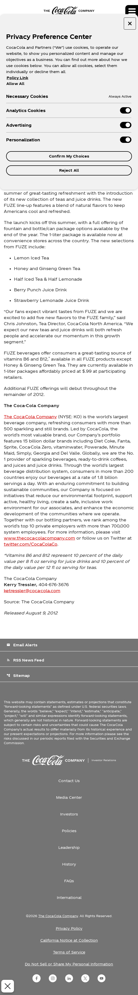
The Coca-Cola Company (30, 416)
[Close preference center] (129, 23)
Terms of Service (69, 952)
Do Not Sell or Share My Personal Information (69, 964)
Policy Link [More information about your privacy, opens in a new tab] (17, 78)
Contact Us (69, 781)
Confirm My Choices (69, 156)
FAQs (69, 881)
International (69, 897)
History (69, 864)
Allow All (15, 83)
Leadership (69, 847)
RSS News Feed (25, 660)
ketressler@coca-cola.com (32, 590)
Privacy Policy (69, 928)
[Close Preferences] (7, 986)
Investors (69, 814)
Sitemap (18, 675)
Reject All (69, 170)
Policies (69, 831)
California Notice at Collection (69, 940)
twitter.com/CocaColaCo (30, 544)
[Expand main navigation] (131, 11)
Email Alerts (22, 645)
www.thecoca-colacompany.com (39, 538)
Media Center (69, 797)
